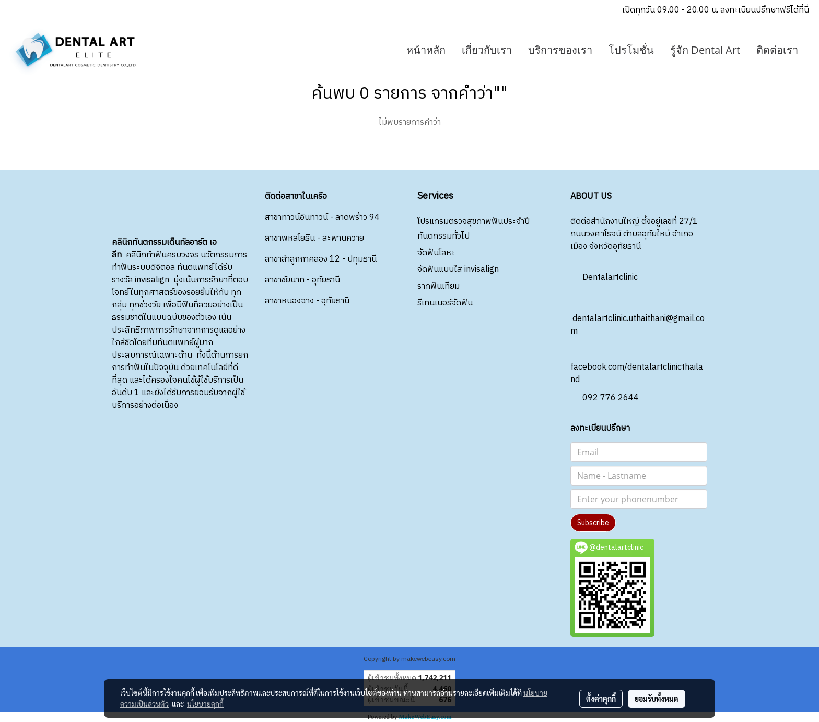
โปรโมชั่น (631, 50)
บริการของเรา (560, 50)
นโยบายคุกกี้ (205, 703)
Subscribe (593, 523)
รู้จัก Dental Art (705, 50)
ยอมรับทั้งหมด (656, 698)
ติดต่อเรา (777, 50)
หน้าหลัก (426, 50)
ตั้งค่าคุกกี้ (601, 698)
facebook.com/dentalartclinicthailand (636, 364)
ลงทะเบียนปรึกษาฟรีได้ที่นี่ (764, 10)
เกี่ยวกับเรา (487, 50)
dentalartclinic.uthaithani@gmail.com (637, 316)
